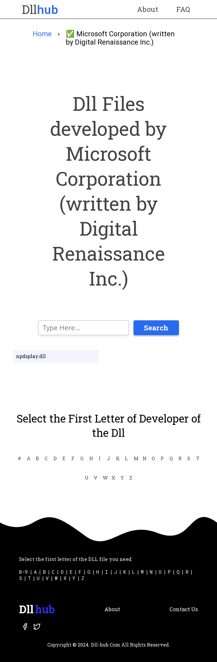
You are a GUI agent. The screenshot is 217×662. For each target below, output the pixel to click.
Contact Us (183, 609)
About (147, 9)
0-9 (23, 572)
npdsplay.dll (31, 356)
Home (42, 34)
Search (156, 327)
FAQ (183, 9)
